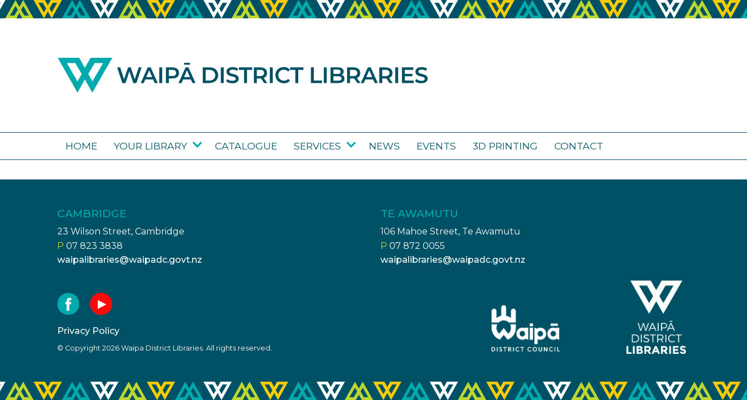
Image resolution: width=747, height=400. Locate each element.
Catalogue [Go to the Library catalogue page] (246, 146)
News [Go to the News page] (384, 146)
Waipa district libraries (242, 75)
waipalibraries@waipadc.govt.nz (129, 259)
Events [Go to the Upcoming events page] (436, 146)
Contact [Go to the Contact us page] (578, 146)
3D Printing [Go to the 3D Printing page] (505, 146)
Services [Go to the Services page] (317, 146)
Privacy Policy (88, 331)
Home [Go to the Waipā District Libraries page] (81, 146)
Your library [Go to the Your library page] (150, 146)
